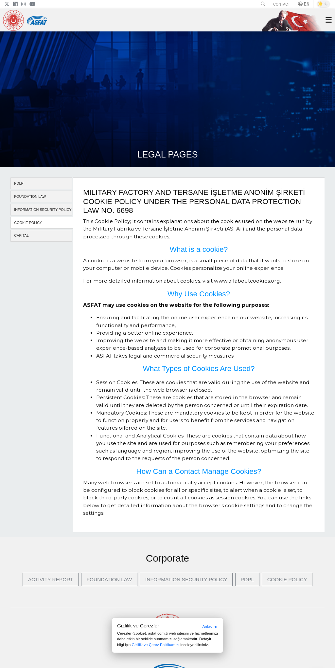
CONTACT (281, 4)
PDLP (18, 183)
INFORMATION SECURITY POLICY (43, 210)
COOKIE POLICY (28, 223)
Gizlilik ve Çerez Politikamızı (156, 644)
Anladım (210, 626)
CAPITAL (21, 235)
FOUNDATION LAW (30, 196)
